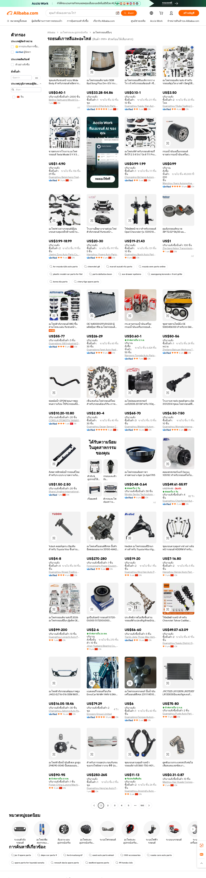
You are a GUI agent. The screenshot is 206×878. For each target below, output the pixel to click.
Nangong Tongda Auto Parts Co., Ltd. (140, 355)
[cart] (161, 13)
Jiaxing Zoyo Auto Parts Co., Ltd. (65, 254)
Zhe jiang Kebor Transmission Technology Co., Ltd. (178, 248)
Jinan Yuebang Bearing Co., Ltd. (102, 645)
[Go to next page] (149, 805)
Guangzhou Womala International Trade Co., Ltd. (178, 426)
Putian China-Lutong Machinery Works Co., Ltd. (65, 784)
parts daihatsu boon (100, 274)
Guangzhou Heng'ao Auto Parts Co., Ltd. (102, 788)
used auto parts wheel (101, 855)
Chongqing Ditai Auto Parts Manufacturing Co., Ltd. (102, 106)
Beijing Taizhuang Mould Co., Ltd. (65, 99)
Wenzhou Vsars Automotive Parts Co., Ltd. (178, 183)
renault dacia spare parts (65, 862)
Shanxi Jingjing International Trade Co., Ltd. (65, 491)
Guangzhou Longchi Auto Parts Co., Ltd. (65, 637)
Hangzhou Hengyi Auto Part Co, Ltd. (178, 572)
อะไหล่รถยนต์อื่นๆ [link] (102, 32)
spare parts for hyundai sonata (27, 862)
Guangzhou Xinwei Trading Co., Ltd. (65, 572)
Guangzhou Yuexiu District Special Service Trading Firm (178, 643)
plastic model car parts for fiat (66, 274)
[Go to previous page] (94, 805)
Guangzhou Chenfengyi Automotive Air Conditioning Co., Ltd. (178, 500)
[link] (201, 845)
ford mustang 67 (72, 855)
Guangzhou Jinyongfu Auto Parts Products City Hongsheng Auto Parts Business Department (140, 791)
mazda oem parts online (152, 266)
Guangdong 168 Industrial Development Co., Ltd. (65, 343)
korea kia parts (58, 281)
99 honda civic (124, 862)
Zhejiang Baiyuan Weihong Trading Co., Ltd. (178, 349)
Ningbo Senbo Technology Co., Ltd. (140, 494)
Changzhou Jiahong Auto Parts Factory (65, 710)
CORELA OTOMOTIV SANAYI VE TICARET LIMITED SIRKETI (65, 420)
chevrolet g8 (92, 266)
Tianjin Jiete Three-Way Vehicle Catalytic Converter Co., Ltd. (140, 637)
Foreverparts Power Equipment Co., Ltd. (102, 565)
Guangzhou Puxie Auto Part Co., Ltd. (178, 713)
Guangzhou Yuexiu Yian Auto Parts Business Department (140, 106)
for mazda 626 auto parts (64, 266)
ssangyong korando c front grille (165, 274)
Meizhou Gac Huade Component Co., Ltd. (178, 782)
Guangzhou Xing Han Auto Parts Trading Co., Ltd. (140, 572)
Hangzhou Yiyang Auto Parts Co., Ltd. (102, 254)
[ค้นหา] (129, 13)
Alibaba (51, 32)
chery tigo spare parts (86, 281)
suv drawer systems (129, 274)
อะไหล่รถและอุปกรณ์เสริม (74, 32)
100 (142, 805)
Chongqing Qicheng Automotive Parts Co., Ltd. (140, 177)
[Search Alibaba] (81, 13)
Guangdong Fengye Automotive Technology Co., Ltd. (140, 717)
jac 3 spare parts (21, 855)
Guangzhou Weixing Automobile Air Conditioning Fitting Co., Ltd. (140, 426)
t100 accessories (130, 855)
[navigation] (26, 419)
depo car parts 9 (47, 855)
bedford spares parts (97, 862)
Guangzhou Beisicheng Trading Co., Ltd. (65, 177)
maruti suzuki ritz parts (119, 266)
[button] (118, 13)
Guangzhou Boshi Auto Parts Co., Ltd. (140, 254)
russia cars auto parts (159, 855)
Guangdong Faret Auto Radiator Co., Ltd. (102, 349)
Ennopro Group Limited (99, 714)
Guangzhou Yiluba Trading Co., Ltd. (178, 106)
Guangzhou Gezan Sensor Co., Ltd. (102, 426)
